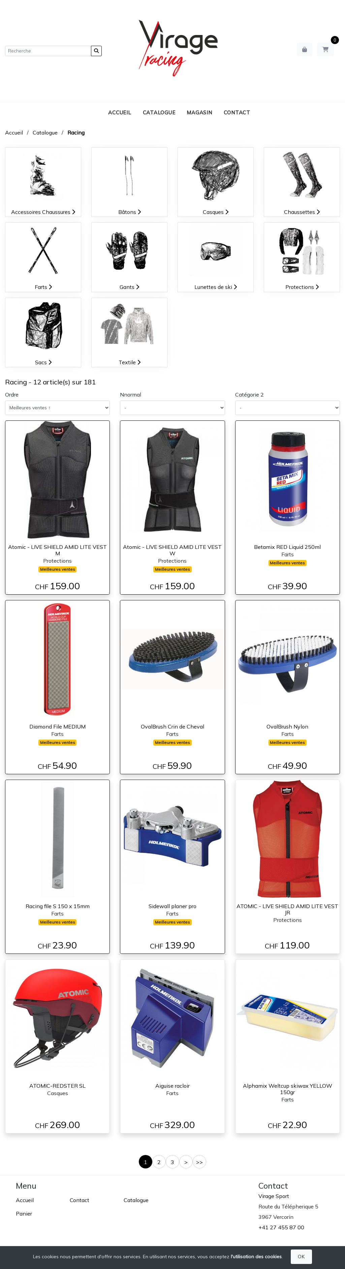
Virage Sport (273, 1196)
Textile (129, 362)
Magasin (199, 112)
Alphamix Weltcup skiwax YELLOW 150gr (287, 1088)
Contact (237, 112)
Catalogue (159, 112)
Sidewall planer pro (172, 906)
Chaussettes (302, 212)
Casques (215, 212)
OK (301, 1257)
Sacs (43, 362)
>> (199, 1162)
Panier (24, 1213)
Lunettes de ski (215, 287)
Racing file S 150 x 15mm (58, 906)
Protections (302, 287)
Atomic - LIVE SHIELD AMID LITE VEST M (57, 550)
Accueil (119, 112)
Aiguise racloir (172, 1085)
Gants (129, 287)
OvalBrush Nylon (287, 726)
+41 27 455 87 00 (281, 1227)
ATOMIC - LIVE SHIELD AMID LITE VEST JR (287, 909)
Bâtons (129, 212)
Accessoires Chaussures (43, 212)
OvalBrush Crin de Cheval (172, 726)
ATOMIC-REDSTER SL (57, 1085)
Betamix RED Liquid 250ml (287, 547)
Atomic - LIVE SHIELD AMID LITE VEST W (172, 550)
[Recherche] (48, 51)
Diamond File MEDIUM (57, 726)
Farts (43, 287)
